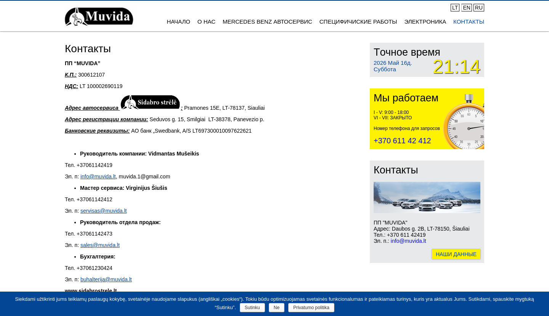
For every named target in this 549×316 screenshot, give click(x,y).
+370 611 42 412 (402, 140)
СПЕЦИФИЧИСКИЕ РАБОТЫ (358, 21)
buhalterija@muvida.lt (106, 279)
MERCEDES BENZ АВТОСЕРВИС (267, 21)
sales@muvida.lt (100, 245)
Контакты (468, 21)
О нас (206, 21)
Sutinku (252, 307)
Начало (178, 21)
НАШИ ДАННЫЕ (456, 254)
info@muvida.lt (98, 176)
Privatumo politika (311, 307)
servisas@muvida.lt (103, 211)
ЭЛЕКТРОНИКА (425, 21)
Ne (276, 307)
